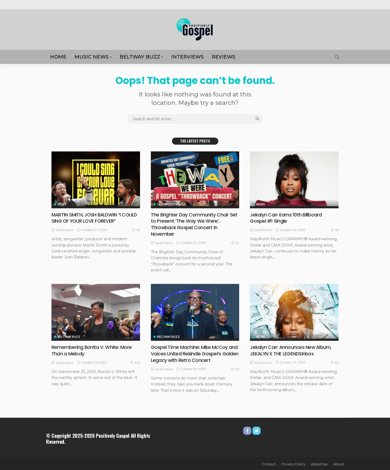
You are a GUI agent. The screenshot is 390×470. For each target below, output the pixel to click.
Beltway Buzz (140, 57)
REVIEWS (223, 57)
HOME (58, 57)
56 (235, 368)
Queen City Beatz (171, 204)
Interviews (187, 57)
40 (136, 229)
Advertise (333, 4)
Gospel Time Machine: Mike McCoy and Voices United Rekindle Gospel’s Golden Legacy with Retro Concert (195, 353)
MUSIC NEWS (91, 57)
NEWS (62, 204)
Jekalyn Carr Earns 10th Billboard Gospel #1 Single (285, 217)
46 (334, 229)
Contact (269, 463)
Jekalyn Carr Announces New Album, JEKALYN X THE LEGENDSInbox (291, 349)
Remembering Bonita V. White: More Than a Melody (91, 349)
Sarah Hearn (65, 230)
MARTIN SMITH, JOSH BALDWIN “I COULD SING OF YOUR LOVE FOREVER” (94, 217)
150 (135, 362)
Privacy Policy (293, 463)
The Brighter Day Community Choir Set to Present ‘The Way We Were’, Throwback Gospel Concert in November (194, 224)
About (315, 4)
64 (334, 362)
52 (235, 242)
